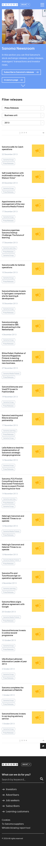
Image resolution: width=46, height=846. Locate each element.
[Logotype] (10, 4)
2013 (7, 122)
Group (23, 5)
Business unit (11, 115)
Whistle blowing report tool (16, 827)
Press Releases (12, 108)
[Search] (41, 778)
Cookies (6, 820)
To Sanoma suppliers (13, 823)
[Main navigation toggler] (41, 4)
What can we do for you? (16, 774)
